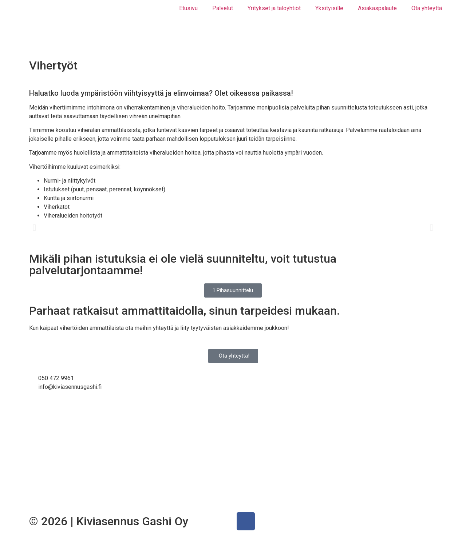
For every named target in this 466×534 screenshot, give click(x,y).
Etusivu (188, 8)
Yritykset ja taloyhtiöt (274, 8)
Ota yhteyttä (426, 8)
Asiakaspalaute (377, 8)
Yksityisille (329, 8)
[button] (34, 227)
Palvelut (222, 8)
